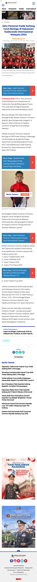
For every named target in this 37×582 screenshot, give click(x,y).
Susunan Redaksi (19, 565)
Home (4, 9)
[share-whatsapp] (20, 352)
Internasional (31, 9)
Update (25, 194)
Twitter (23, 561)
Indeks (21, 9)
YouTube (27, 561)
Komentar (18, 356)
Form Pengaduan (18, 572)
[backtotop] (18, 552)
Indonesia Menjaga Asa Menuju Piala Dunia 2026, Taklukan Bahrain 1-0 (14, 272)
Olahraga (6, 340)
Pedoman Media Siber (23, 570)
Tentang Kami (11, 570)
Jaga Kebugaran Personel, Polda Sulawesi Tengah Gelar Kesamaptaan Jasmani (15, 237)
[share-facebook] (13, 352)
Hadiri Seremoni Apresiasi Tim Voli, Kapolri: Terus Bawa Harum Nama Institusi (15, 90)
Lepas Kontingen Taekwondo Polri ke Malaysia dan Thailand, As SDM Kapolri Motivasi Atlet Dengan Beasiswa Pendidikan (17, 333)
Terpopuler (12, 9)
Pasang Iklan (29, 568)
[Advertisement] (18, 439)
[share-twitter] (17, 352)
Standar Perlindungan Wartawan (14, 568)
